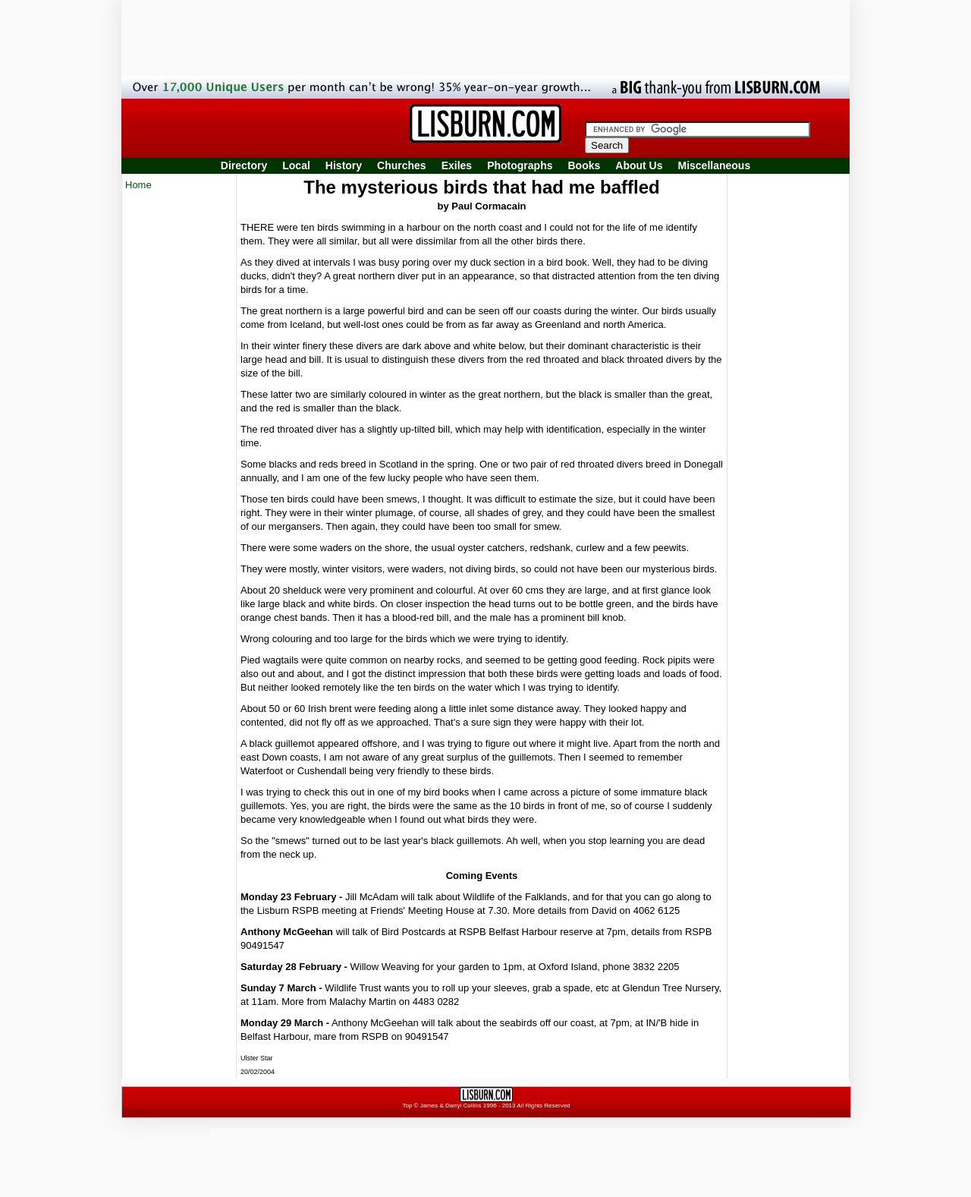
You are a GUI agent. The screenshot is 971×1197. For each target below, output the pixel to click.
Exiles (457, 165)
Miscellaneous (714, 165)
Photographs (519, 165)
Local (296, 165)
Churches (401, 165)
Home (138, 185)
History (343, 165)
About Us (638, 165)
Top (407, 1105)
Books (583, 165)
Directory (244, 165)
